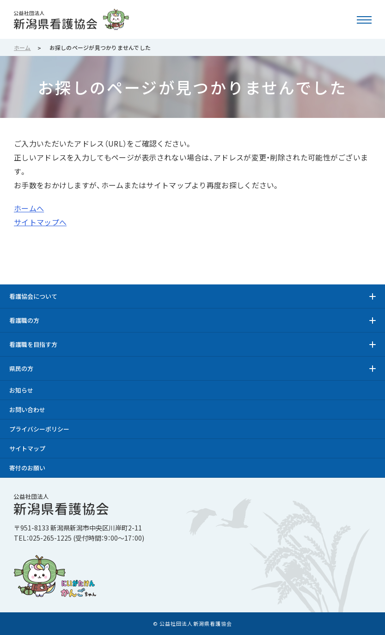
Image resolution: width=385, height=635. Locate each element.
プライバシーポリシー (39, 429)
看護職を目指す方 (33, 344)
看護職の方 (24, 320)
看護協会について (33, 296)
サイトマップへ (40, 222)
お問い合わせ (27, 409)
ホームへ (29, 208)
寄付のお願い (27, 467)
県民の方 (21, 368)
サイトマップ (27, 448)
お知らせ (21, 390)
